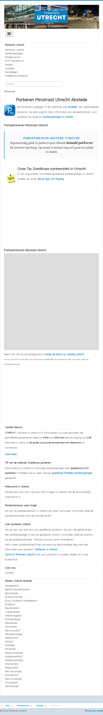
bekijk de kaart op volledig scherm (64, 354)
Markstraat (11, 622)
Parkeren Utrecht (14, 49)
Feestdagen (11, 72)
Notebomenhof (13, 656)
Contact (9, 572)
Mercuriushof (12, 630)
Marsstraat (11, 626)
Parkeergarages (14, 53)
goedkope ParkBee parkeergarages (72, 472)
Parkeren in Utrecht (46, 549)
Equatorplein (12, 607)
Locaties (9, 68)
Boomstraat (11, 593)
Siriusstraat (11, 682)
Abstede (72, 106)
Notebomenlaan (14, 660)
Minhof (9, 641)
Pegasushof (11, 667)
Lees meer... (11, 454)
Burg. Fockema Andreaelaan (21, 600)
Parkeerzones (12, 57)
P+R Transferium (14, 60)
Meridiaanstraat (13, 634)
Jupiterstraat (12, 611)
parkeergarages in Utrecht (58, 116)
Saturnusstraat (13, 678)
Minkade (9, 645)
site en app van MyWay (50, 178)
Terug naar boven (94, 710)
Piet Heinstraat (13, 671)
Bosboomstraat (13, 596)
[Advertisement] (51, 216)
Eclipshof (10, 604)
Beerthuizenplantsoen (17, 589)
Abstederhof (12, 585)
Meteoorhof (11, 637)
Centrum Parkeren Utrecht (20, 554)
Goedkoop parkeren (16, 75)
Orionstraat (11, 663)
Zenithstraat (12, 686)
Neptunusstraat (14, 652)
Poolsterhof (11, 675)
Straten (9, 64)
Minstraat (10, 648)
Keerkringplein (13, 615)
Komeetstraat (12, 619)
